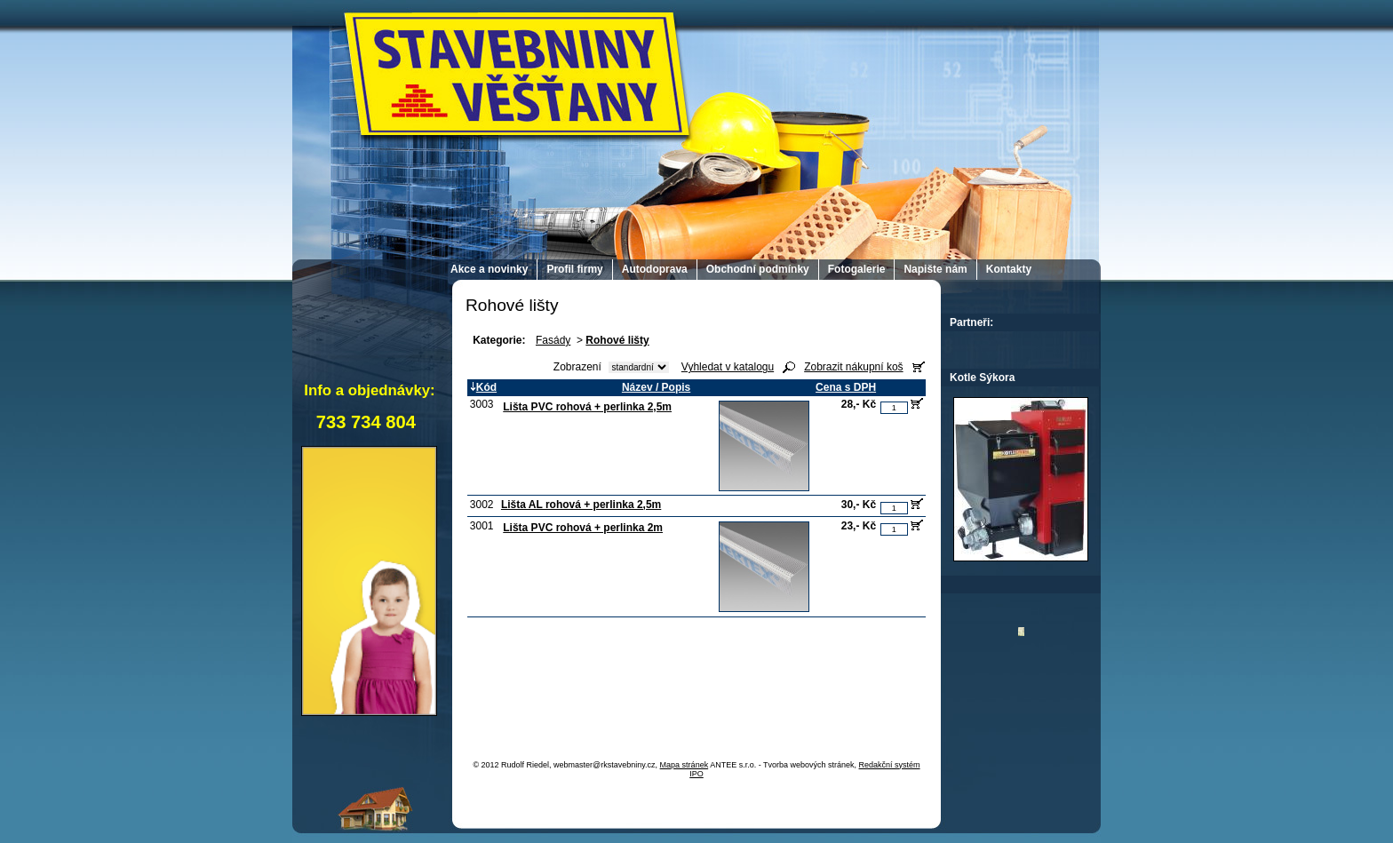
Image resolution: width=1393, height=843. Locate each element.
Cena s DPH (846, 387)
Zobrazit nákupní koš (853, 367)
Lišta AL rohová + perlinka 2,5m (581, 504)
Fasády (553, 340)
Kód (483, 387)
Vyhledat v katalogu (727, 367)
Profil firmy (574, 269)
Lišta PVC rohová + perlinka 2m (583, 527)
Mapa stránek (684, 764)
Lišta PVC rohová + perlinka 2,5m (587, 407)
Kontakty (1008, 269)
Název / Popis (656, 387)
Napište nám (935, 269)
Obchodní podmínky (757, 269)
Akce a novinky (489, 269)
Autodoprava (655, 269)
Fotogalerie (857, 269)
